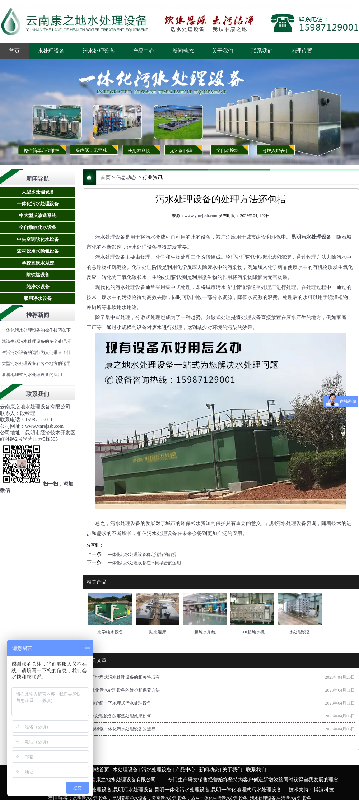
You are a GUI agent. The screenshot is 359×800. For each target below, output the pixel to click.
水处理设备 (51, 51)
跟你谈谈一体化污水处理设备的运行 (121, 728)
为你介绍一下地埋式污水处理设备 (119, 703)
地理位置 (301, 51)
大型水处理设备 (38, 192)
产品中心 (143, 51)
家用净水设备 (38, 298)
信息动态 (126, 177)
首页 (14, 51)
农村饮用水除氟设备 (38, 251)
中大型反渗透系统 (37, 215)
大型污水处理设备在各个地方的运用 (36, 363)
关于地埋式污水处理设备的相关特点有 (123, 677)
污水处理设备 (99, 51)
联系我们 (262, 51)
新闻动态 (183, 51)
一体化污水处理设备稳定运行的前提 (142, 554)
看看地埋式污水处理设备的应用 (32, 374)
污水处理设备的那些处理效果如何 (119, 716)
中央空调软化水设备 (38, 239)
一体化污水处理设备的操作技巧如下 (36, 330)
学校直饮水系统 (38, 263)
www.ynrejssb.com (201, 215)
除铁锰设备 (38, 274)
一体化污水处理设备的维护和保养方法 (123, 690)
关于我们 (222, 51)
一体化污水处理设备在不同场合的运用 (144, 562)
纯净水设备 (38, 286)
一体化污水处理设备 (38, 203)
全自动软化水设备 (37, 227)
